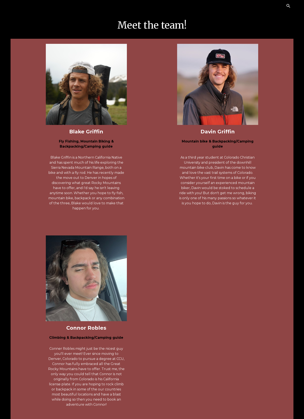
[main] (152, 25)
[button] (288, 6)
